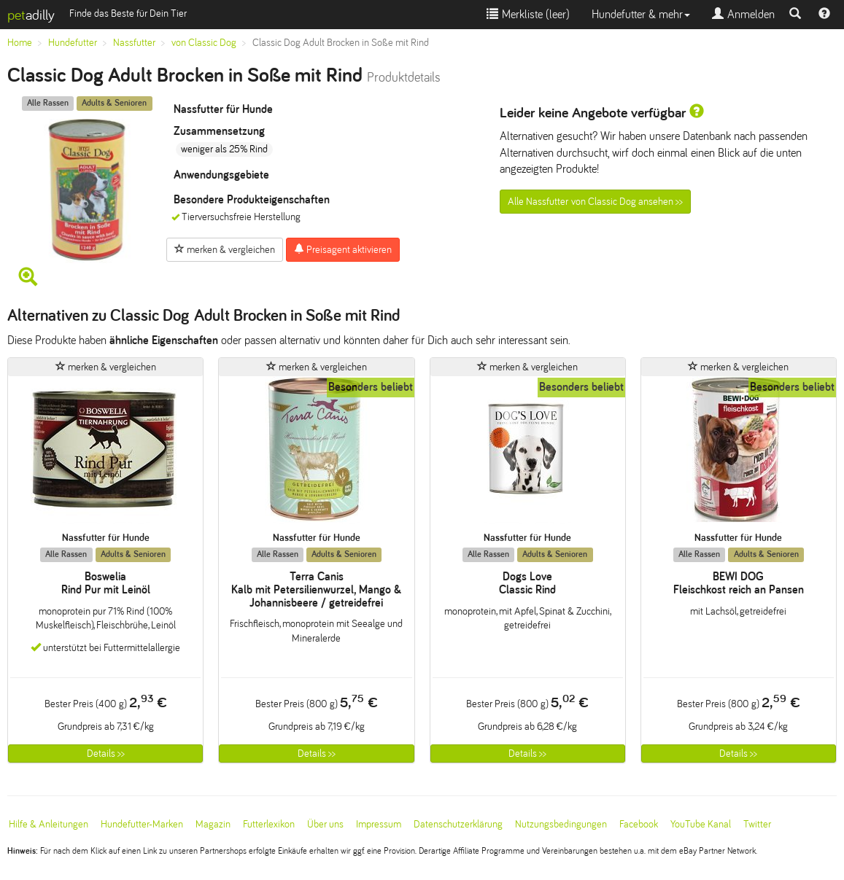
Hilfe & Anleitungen (48, 824)
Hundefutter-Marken (142, 824)
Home (19, 42)
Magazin (213, 824)
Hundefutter (72, 42)
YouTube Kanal (700, 824)
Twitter (757, 824)
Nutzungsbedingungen (561, 824)
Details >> (106, 753)
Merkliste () (528, 14)
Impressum (378, 824)
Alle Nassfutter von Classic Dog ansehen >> (595, 201)
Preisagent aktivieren (343, 249)
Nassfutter (134, 42)
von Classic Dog (203, 42)
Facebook (638, 824)
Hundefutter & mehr (641, 14)
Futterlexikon (269, 824)
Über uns (325, 824)
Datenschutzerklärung (458, 824)
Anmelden (743, 14)
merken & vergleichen (224, 249)
